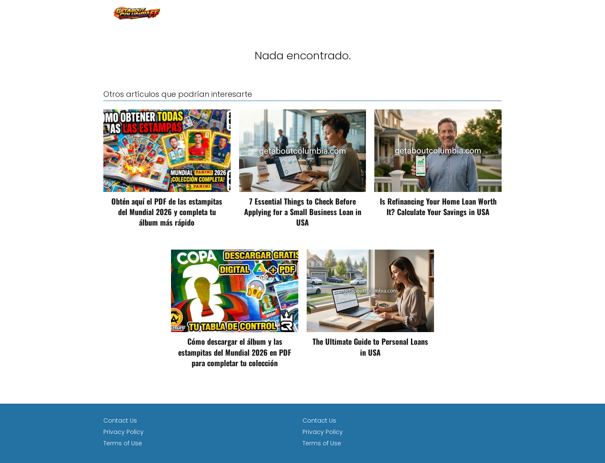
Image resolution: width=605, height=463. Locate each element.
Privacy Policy (123, 432)
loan (494, 12)
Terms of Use (122, 443)
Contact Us (120, 420)
